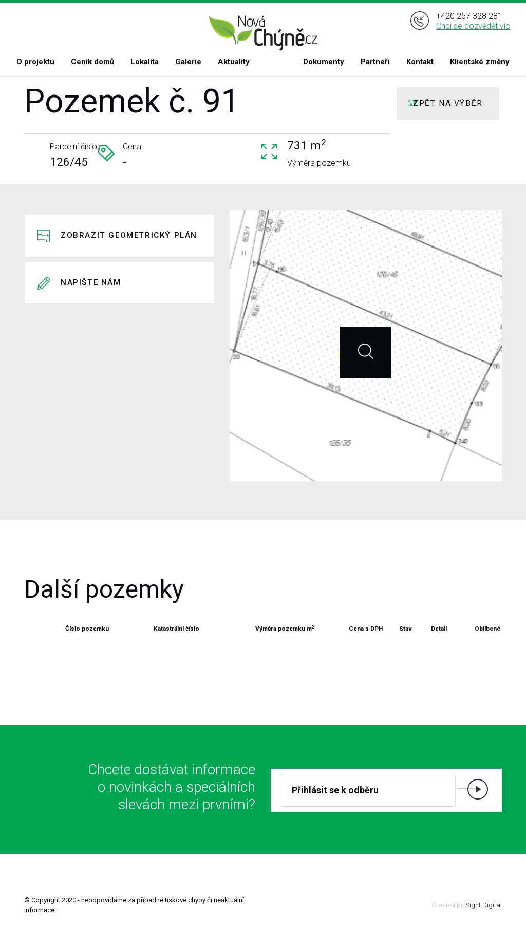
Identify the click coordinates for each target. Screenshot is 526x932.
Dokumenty (323, 61)
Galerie (188, 61)
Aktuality (234, 61)
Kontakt (420, 61)
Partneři (375, 61)
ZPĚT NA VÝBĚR (448, 103)
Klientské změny (480, 61)
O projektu (35, 61)
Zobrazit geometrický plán (129, 235)
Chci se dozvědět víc (473, 30)
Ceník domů (92, 61)
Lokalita (144, 61)
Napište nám (91, 282)
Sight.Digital (483, 905)
